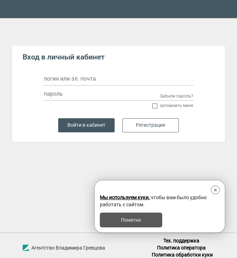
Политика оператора (181, 248)
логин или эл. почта (70, 78)
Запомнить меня (176, 105)
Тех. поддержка (181, 241)
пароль (53, 93)
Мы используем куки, (125, 197)
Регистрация (150, 125)
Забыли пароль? (176, 96)
